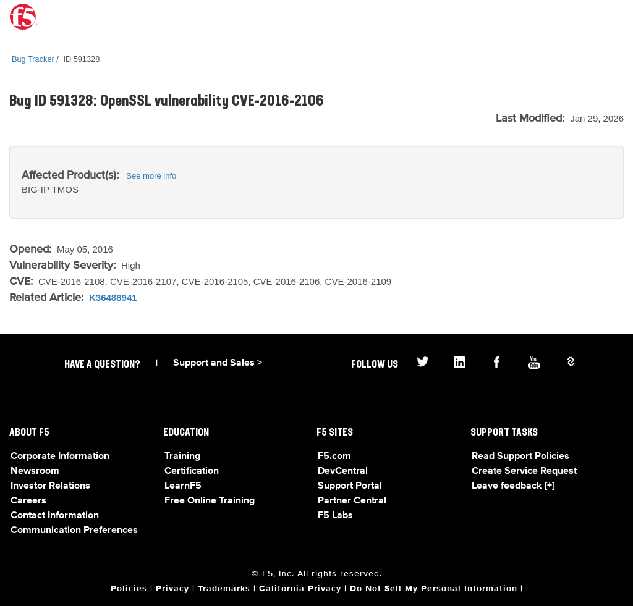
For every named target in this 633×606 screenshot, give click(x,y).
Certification (191, 471)
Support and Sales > (217, 363)
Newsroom (35, 471)
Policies (129, 588)
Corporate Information (60, 456)
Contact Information (55, 516)
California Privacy (300, 588)
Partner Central (352, 501)
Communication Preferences (74, 531)
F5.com (334, 456)
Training (182, 456)
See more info (151, 175)
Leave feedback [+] (513, 486)
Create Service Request (524, 471)
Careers (28, 501)
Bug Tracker (33, 59)
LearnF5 (183, 486)
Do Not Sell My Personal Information (433, 588)
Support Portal (350, 486)
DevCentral (343, 471)
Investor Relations (50, 486)
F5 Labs (335, 516)
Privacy (172, 588)
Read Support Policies (520, 456)
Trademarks (224, 588)
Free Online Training (209, 501)
